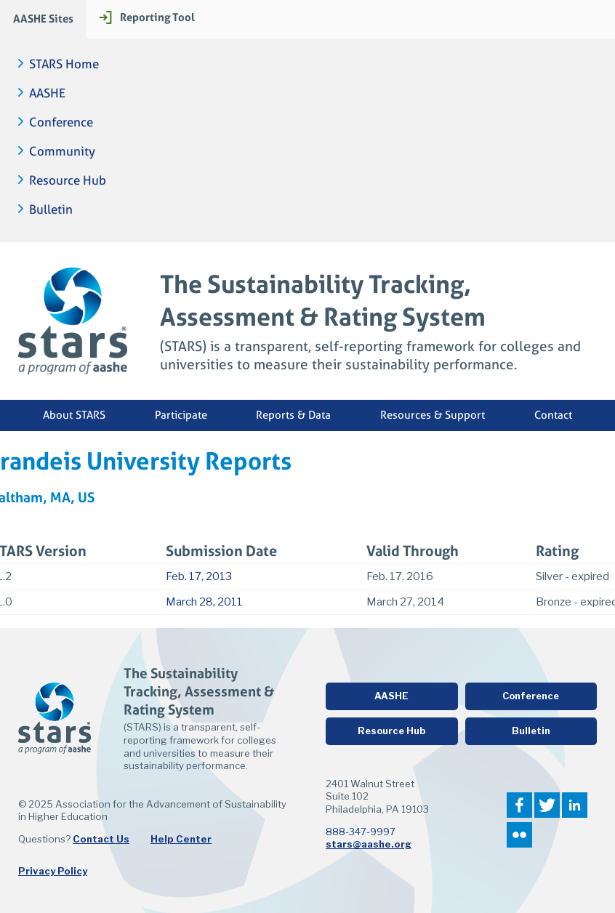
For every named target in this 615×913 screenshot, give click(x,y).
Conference (61, 122)
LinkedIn (574, 805)
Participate (181, 415)
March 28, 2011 (204, 601)
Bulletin (51, 209)
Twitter (547, 805)
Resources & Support (432, 415)
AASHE (47, 93)
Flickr (519, 835)
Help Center (181, 839)
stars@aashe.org (368, 844)
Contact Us (101, 839)
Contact (553, 415)
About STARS (74, 415)
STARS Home (64, 64)
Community (62, 151)
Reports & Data (293, 415)
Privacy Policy (52, 871)
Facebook (519, 805)
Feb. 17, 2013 (199, 576)
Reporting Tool (157, 17)
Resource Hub (67, 180)
